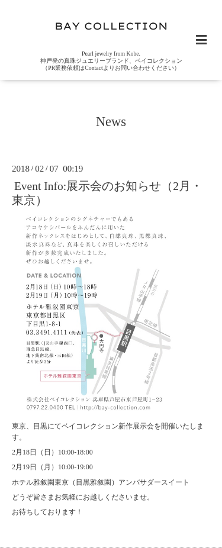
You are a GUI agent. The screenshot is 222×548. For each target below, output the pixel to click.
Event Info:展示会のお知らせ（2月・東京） (107, 193)
